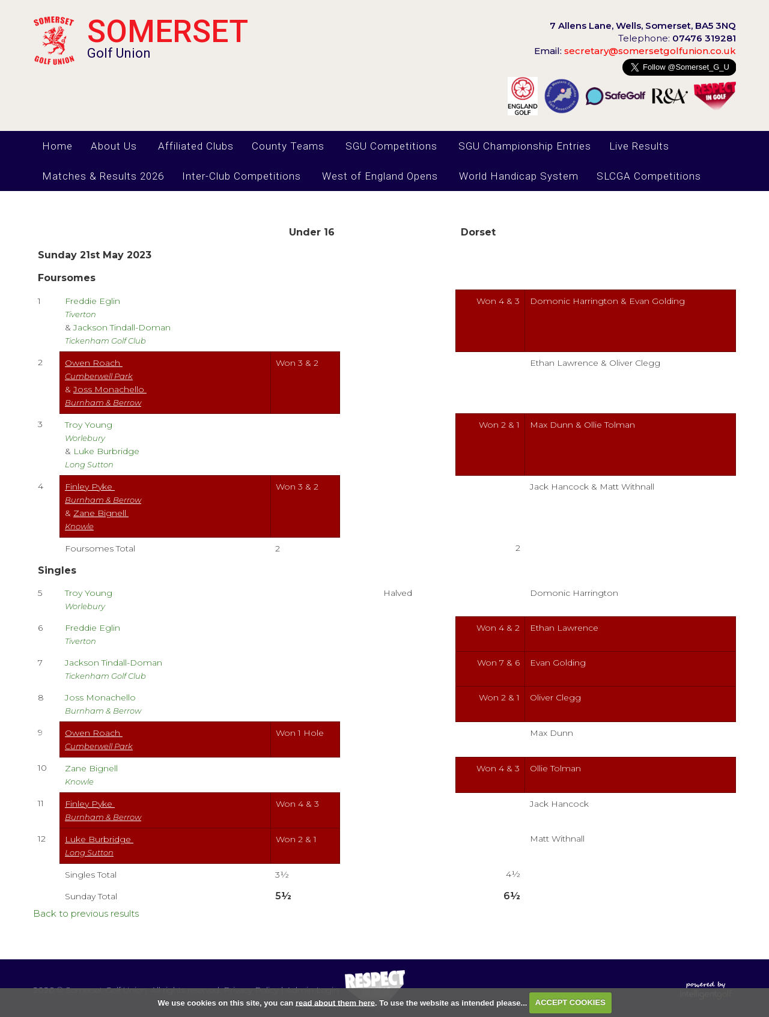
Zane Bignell (92, 774)
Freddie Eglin (94, 307)
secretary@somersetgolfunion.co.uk (635, 50)
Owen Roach (99, 369)
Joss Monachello (103, 703)
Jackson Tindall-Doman (115, 669)
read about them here (335, 1002)
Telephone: (677, 38)
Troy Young (90, 431)
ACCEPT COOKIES (570, 1002)
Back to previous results (86, 913)
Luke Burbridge (99, 845)
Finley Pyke (103, 493)
